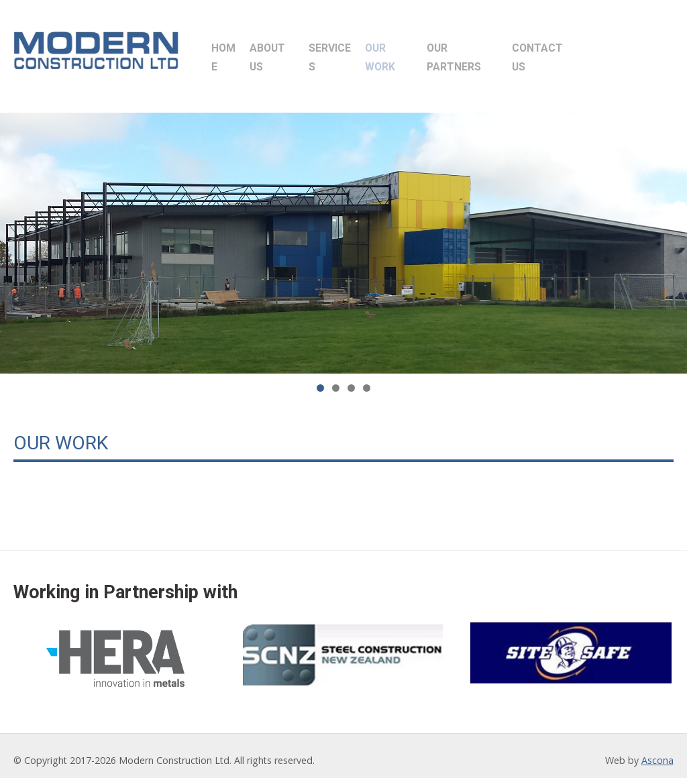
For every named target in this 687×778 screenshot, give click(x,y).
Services (364, 50)
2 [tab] (335, 378)
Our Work (437, 50)
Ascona (657, 750)
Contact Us (617, 50)
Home (232, 50)
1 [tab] (320, 378)
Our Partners (524, 50)
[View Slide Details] (343, 233)
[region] (343, 233)
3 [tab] (351, 378)
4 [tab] (366, 378)
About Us (292, 50)
